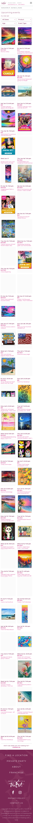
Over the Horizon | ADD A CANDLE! (8, 327)
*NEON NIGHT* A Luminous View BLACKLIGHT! (8, 135)
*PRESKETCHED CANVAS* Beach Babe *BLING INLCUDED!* (8, 576)
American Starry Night (23, 354)
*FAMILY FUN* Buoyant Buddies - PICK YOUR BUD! (24, 300)
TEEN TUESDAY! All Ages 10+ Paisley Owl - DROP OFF (24, 411)
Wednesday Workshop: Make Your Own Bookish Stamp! (24, 246)
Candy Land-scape (6, 464)
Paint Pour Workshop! (23, 382)
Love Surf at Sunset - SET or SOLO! (8, 712)
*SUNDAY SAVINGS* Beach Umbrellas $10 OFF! (25, 712)
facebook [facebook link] (13, 792)
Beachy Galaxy (5, 51)
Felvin (19, 629)
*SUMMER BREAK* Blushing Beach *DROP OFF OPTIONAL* (8, 438)
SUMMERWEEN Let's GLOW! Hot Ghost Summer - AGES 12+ (25, 163)
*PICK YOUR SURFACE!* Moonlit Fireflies (7, 300)
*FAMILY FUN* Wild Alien (24, 602)
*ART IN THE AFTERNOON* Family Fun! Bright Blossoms (24, 80)
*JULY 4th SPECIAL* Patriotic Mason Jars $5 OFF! (7, 356)
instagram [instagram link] (20, 792)
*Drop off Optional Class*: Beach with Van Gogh (8, 382)
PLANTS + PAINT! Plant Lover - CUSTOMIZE (23, 547)
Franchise (16, 772)
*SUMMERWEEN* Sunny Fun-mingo (24, 740)
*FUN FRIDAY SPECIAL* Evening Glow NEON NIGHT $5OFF (25, 53)
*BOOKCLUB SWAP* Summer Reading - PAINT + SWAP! (25, 438)
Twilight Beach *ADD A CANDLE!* (7, 190)
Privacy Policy (16, 798)
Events (19, 3)
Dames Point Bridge (6, 492)
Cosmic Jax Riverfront (7, 602)
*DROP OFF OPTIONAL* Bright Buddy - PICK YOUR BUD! (8, 411)
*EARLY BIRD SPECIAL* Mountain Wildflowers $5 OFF (24, 576)
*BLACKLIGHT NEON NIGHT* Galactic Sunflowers (6, 658)
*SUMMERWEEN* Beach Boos (24, 520)
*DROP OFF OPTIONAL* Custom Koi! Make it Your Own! (24, 658)
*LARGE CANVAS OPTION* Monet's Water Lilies (8, 245)
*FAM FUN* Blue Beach (7, 629)
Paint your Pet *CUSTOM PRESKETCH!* (24, 327)
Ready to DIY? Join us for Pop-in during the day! (8, 162)
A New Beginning (6, 272)
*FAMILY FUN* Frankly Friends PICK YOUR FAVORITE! (23, 466)
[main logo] (4, 2)
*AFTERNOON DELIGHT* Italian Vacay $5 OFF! (24, 492)
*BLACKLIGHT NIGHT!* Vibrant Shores (23, 217)
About (16, 767)
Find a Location (16, 755)
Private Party (16, 761)
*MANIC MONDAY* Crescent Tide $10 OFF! (7, 520)
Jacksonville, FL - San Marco (9, 7)
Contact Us (16, 803)
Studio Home (11, 3)
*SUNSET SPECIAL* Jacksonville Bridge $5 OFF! (7, 108)
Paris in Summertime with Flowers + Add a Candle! (24, 190)
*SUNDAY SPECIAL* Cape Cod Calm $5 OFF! (24, 107)
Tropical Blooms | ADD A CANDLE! (24, 685)
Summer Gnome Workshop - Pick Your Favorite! (7, 686)
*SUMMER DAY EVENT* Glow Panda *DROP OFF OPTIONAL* (8, 548)
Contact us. (16, 747)
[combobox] (8, 19)
